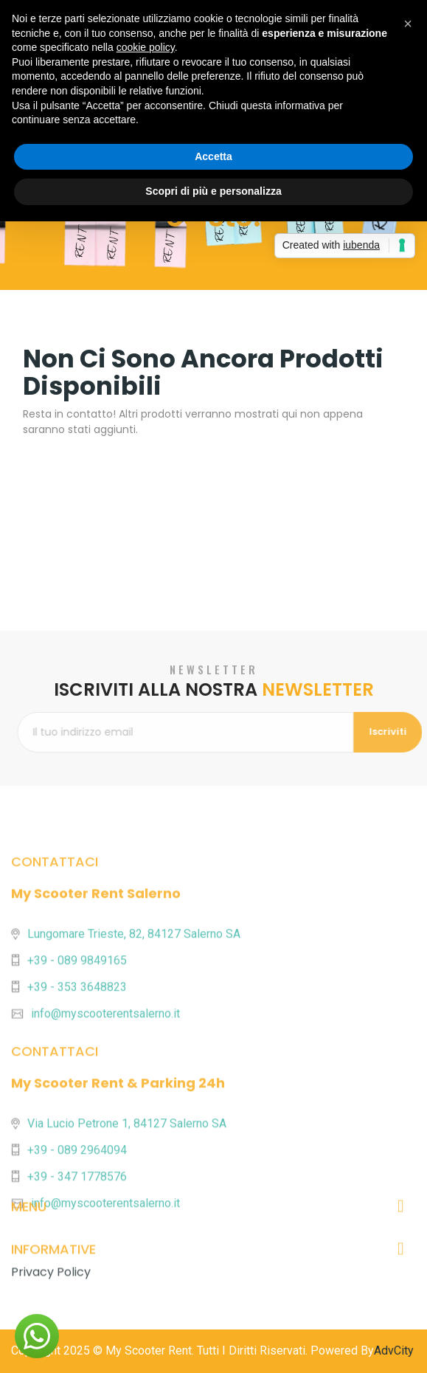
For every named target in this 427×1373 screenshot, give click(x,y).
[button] (37, 1336)
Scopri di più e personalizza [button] (213, 191)
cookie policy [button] (146, 47)
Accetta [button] (213, 156)
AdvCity (394, 1350)
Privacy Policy (51, 1302)
